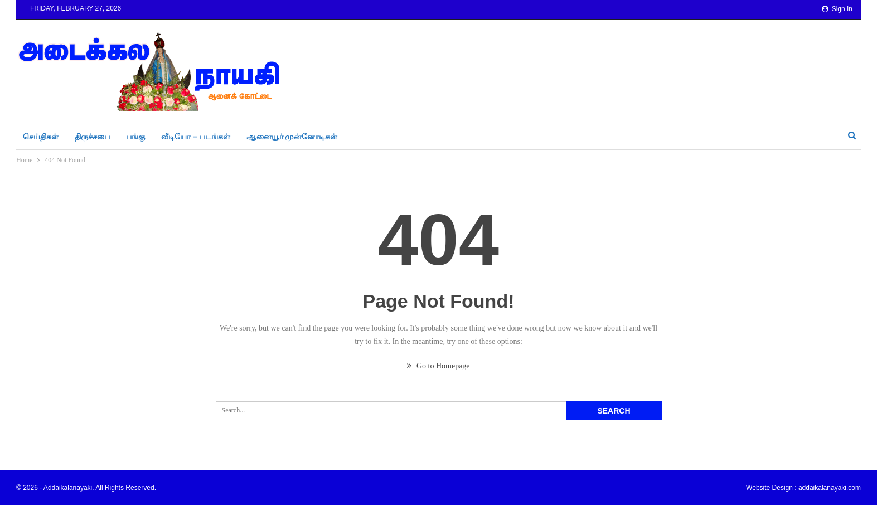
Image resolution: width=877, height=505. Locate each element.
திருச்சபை (92, 136)
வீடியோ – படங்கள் (195, 136)
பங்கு (135, 136)
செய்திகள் (41, 136)
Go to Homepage (438, 366)
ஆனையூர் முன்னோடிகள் (292, 136)
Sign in (837, 9)
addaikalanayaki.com (829, 488)
